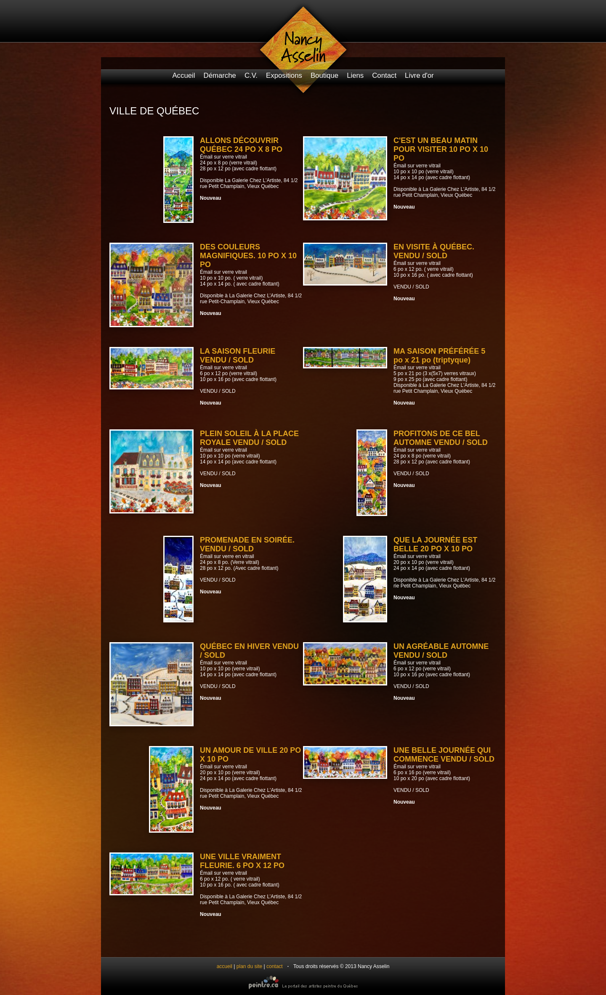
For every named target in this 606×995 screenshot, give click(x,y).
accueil (224, 966)
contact (274, 966)
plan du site (249, 966)
